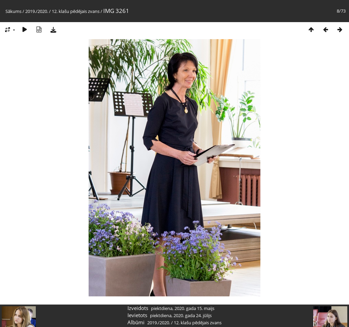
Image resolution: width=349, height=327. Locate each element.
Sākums (13, 11)
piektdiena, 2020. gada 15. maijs (182, 308)
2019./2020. (36, 11)
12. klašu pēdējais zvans (76, 11)
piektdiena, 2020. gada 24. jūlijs (181, 315)
